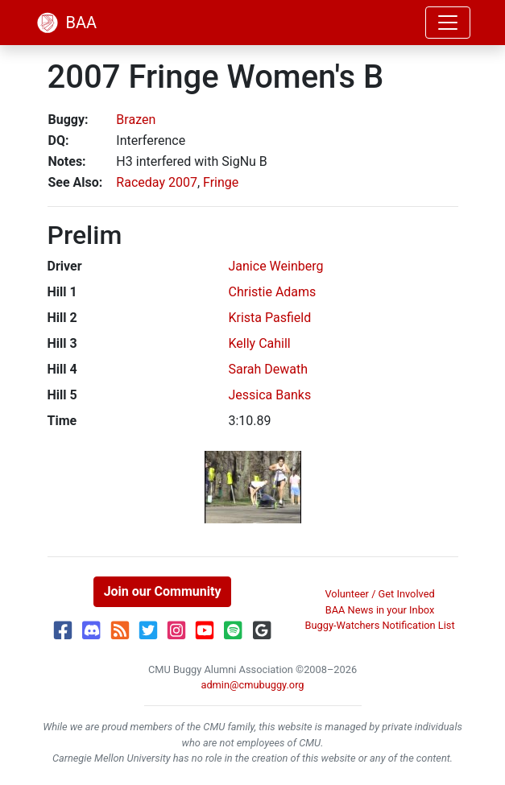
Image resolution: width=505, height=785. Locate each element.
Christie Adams (273, 292)
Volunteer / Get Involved (379, 594)
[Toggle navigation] (447, 22)
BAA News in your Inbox (380, 610)
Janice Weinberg (276, 266)
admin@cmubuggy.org (252, 685)
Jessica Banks (270, 395)
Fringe (220, 182)
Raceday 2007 (156, 182)
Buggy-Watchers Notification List (380, 625)
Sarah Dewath (268, 369)
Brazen (135, 119)
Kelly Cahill (260, 343)
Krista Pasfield (270, 317)
